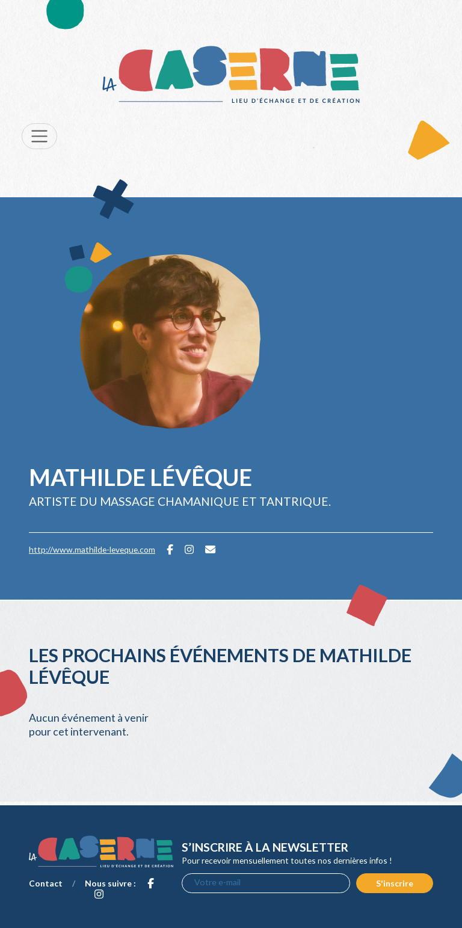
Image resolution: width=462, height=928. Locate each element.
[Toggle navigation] (39, 136)
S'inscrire (394, 883)
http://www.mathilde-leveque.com (92, 549)
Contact (46, 883)
